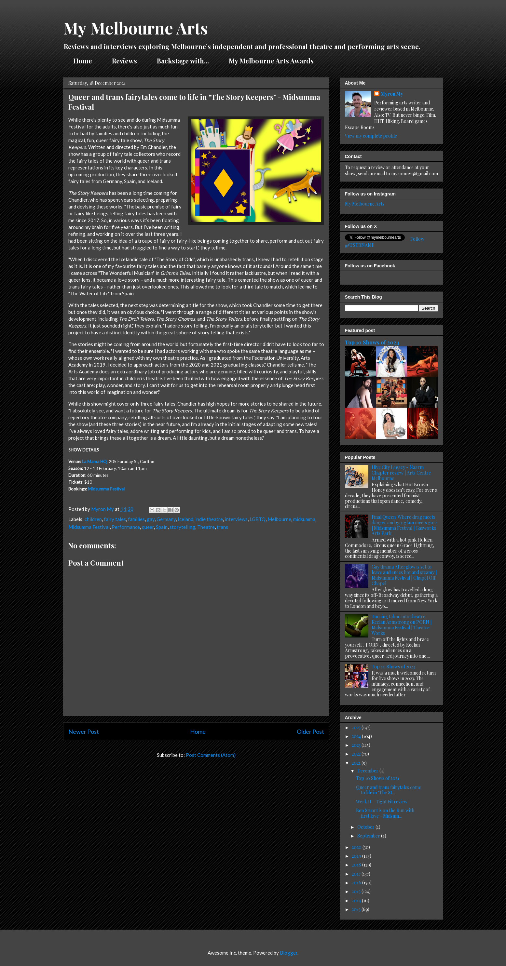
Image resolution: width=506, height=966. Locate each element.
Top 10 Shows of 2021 (377, 778)
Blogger (288, 953)
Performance (126, 527)
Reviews (124, 60)
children (93, 519)
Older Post (310, 731)
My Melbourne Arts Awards (271, 60)
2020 (357, 847)
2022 (357, 754)
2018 (357, 865)
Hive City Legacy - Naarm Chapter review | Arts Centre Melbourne (401, 472)
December (368, 771)
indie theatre (209, 519)
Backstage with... (183, 60)
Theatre (206, 527)
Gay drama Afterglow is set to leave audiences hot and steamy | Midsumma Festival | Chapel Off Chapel (404, 575)
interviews (236, 519)
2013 (357, 909)
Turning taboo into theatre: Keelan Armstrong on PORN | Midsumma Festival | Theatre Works (401, 624)
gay (151, 519)
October (366, 827)
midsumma (304, 519)
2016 (357, 882)
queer (148, 527)
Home (82, 60)
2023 (357, 745)
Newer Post (83, 731)
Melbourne (279, 519)
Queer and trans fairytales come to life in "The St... (388, 790)
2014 (357, 900)
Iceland (185, 519)
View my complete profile (371, 136)
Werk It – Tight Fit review (381, 801)
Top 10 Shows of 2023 (393, 667)
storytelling (182, 527)
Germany (166, 519)
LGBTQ (258, 519)
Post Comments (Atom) (211, 755)
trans (222, 527)
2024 (357, 736)
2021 (357, 763)
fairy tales (115, 519)
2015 (357, 891)
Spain (162, 527)
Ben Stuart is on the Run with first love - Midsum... (385, 813)
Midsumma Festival (106, 488)
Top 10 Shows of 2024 (372, 342)
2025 (357, 727)
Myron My (392, 94)
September (369, 836)
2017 (357, 874)
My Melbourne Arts (135, 28)
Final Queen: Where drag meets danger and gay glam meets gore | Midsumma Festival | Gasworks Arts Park (405, 525)
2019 (357, 856)
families (136, 519)
